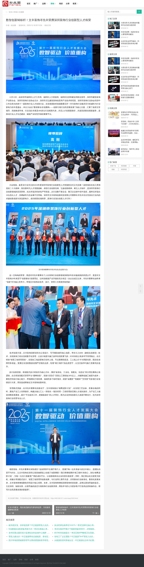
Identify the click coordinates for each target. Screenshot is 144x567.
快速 (113, 169)
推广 (35, 4)
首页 (28, 4)
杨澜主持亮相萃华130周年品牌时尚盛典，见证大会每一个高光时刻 (130, 133)
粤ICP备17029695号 (53, 563)
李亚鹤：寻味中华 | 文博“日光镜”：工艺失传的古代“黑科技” (130, 124)
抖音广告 (113, 166)
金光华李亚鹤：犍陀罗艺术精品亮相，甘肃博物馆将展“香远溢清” (130, 142)
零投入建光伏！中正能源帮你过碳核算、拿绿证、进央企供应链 (29, 536)
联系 (74, 4)
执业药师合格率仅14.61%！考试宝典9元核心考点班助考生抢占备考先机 (75, 525)
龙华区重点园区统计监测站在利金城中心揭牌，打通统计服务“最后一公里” (29, 533)
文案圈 (21, 12)
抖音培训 (124, 169)
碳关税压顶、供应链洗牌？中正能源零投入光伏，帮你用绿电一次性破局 (29, 525)
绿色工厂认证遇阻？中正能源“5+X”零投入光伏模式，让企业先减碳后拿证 (75, 536)
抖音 (134, 166)
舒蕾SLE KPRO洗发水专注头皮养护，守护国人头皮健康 (130, 114)
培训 (61, 4)
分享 (67, 4)
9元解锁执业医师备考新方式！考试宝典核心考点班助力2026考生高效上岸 (29, 529)
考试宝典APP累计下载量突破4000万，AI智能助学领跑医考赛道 (75, 529)
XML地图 (63, 563)
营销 (52, 4)
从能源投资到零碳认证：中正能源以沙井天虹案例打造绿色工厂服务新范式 (75, 540)
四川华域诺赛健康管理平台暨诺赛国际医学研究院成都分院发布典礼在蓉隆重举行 (29, 540)
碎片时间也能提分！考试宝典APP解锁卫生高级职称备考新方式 (75, 533)
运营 (44, 4)
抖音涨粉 (124, 166)
